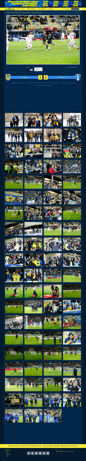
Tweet (27, 67)
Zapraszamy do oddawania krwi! (18, 82)
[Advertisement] (43, 101)
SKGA (7, 451)
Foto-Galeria (8, 12)
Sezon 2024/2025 (26, 12)
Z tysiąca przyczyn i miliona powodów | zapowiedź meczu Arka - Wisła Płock (43, 82)
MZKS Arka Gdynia (31, 9)
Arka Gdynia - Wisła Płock (36, 12)
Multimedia (51, 9)
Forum (18, 9)
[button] (80, 9)
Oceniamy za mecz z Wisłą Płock (68, 82)
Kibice (23, 9)
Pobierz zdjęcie (38, 69)
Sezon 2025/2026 (42, 9)
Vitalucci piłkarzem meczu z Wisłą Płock (43, 85)
